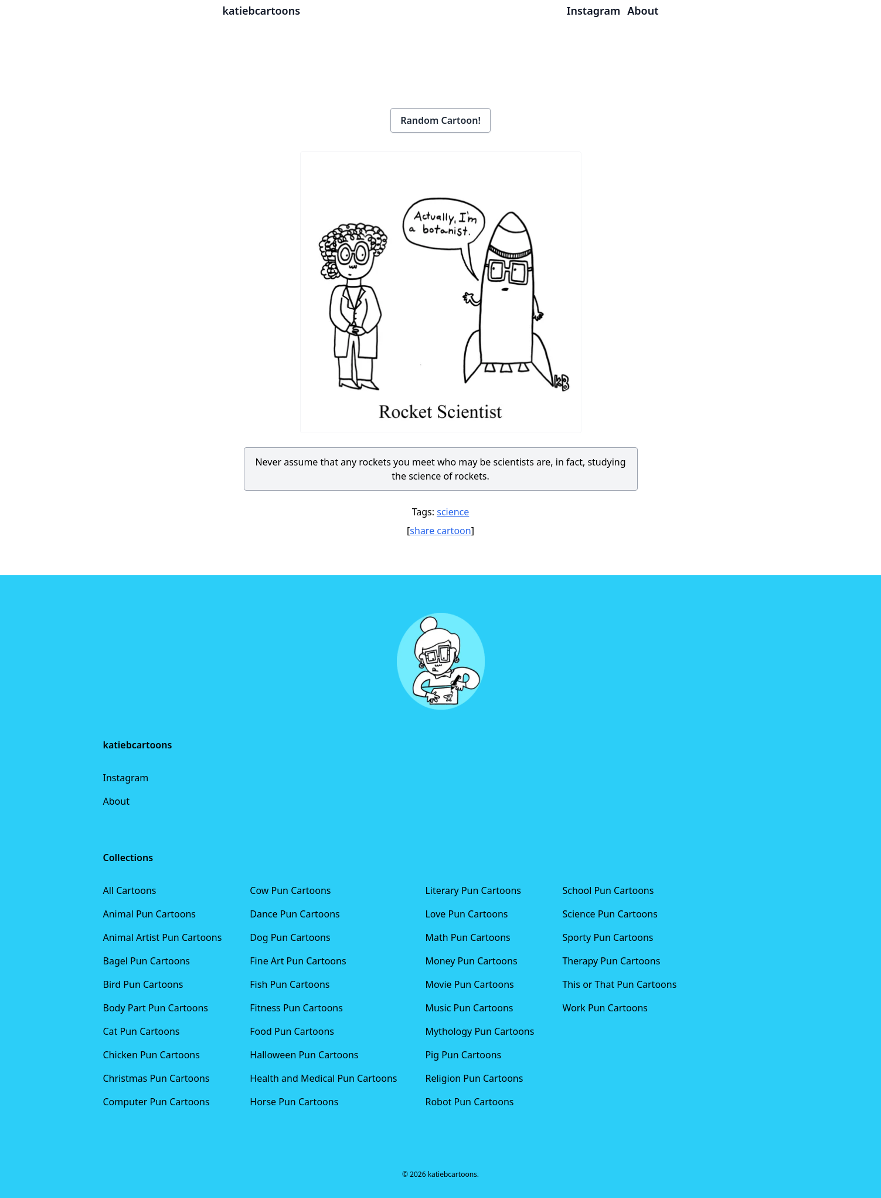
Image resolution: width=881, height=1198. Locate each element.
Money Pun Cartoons (471, 960)
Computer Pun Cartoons (156, 1101)
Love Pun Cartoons (466, 913)
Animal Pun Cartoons (149, 913)
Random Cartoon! (440, 120)
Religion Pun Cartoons (474, 1078)
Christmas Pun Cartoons (156, 1078)
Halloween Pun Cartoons (304, 1054)
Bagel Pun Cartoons (147, 960)
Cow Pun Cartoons (290, 890)
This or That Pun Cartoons (619, 984)
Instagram (126, 777)
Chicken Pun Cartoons (151, 1054)
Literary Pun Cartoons (473, 890)
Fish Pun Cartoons (289, 984)
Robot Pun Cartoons (469, 1101)
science (453, 511)
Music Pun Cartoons (469, 1007)
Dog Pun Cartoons (290, 937)
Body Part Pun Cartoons (155, 1007)
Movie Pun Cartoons (469, 984)
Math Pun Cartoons (467, 937)
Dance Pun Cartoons (294, 913)
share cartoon (440, 530)
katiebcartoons (262, 11)
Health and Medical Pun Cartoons (323, 1078)
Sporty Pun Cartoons (607, 937)
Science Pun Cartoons (609, 913)
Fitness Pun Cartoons (296, 1007)
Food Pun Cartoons (292, 1031)
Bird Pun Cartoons (143, 984)
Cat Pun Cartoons (141, 1031)
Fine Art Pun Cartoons (298, 960)
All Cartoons (130, 890)
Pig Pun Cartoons (463, 1054)
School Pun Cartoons (608, 890)
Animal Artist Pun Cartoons (162, 937)
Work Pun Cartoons (605, 1007)
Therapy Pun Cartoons (611, 960)
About (116, 801)
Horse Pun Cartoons (294, 1101)
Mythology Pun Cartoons (479, 1031)
